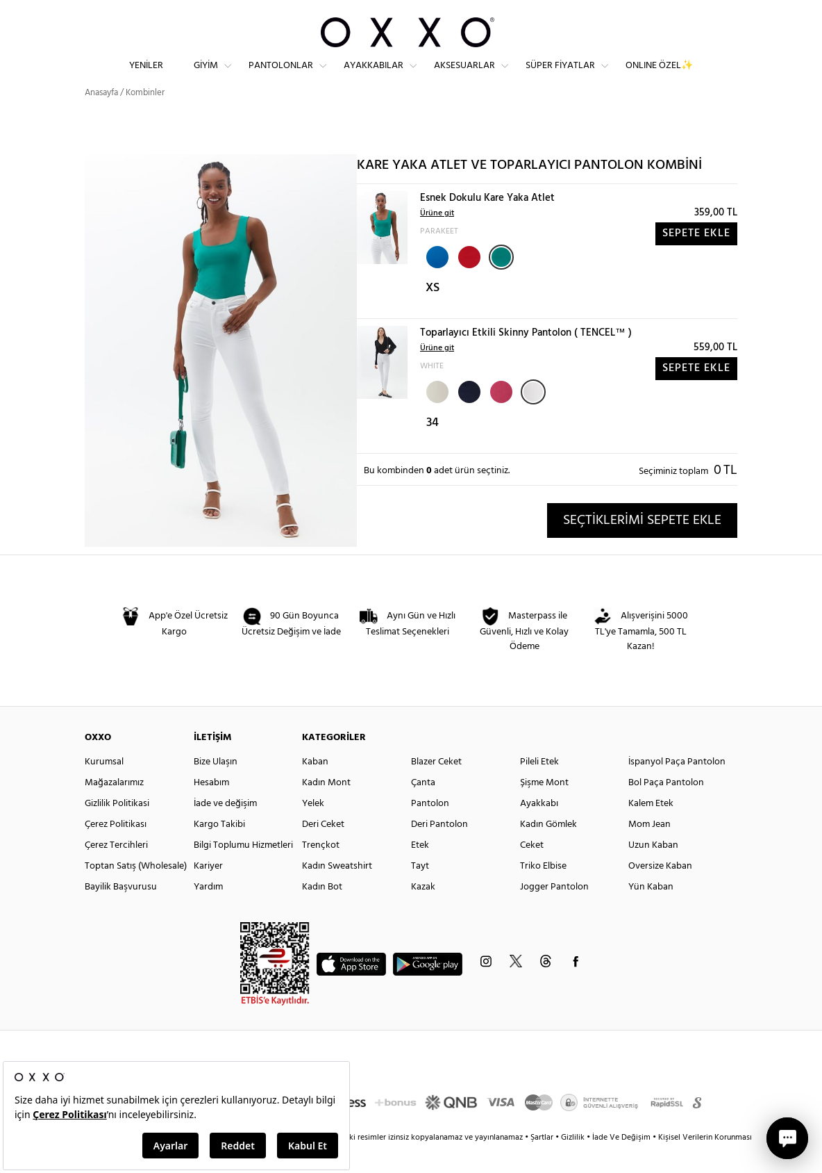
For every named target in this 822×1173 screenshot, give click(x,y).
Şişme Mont (544, 808)
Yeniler (146, 77)
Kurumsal (104, 787)
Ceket (532, 870)
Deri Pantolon (439, 850)
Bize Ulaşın (215, 787)
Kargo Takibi (219, 850)
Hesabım (211, 808)
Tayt (420, 891)
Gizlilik (574, 1163)
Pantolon (430, 829)
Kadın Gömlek (548, 850)
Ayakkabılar (373, 77)
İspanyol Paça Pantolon (676, 787)
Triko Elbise (543, 891)
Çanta (423, 808)
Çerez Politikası (115, 850)
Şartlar (542, 1163)
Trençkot (320, 870)
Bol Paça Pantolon (666, 808)
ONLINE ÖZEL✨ (659, 77)
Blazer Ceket (436, 787)
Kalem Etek (650, 829)
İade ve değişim (225, 829)
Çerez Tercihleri (116, 870)
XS (432, 313)
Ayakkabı (539, 829)
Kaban (315, 787)
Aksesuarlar (464, 77)
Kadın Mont (326, 808)
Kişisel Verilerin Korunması (705, 1163)
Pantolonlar (281, 77)
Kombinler (145, 117)
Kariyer (208, 891)
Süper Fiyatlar (560, 77)
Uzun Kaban (653, 870)
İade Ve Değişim (621, 1163)
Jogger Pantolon (554, 912)
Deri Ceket (323, 850)
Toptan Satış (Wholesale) (136, 891)
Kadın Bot (322, 912)
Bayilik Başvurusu (121, 912)
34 (432, 448)
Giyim (206, 77)
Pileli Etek (539, 787)
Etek (420, 870)
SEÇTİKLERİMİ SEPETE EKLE (642, 545)
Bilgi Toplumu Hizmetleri (243, 870)
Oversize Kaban (660, 891)
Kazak (423, 912)
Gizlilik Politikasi (117, 829)
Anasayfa (101, 117)
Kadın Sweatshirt (337, 891)
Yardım (208, 912)
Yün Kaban (650, 912)
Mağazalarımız (114, 808)
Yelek (313, 829)
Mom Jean (649, 850)
